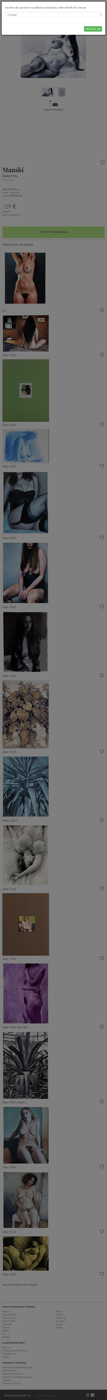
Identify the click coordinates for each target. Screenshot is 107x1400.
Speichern (93, 28)
